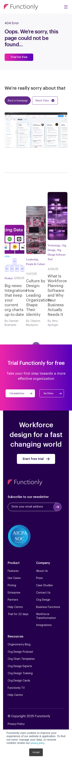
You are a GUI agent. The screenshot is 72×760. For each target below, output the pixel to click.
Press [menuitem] (39, 578)
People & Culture (35, 264)
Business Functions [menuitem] (48, 607)
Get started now (17, 393)
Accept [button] (36, 752)
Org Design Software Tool (57, 255)
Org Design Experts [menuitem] (20, 666)
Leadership (32, 259)
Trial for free (18, 57)
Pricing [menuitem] (12, 585)
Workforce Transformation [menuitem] (46, 616)
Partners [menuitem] (13, 600)
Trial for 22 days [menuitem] (18, 614)
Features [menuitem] (13, 571)
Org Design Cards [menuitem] (19, 680)
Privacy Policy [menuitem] (16, 724)
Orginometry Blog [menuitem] (19, 644)
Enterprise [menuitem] (14, 592)
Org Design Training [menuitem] (20, 673)
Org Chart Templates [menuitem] (21, 659)
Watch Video (42, 100)
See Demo (48, 393)
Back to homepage (18, 100)
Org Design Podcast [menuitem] (20, 652)
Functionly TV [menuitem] (16, 688)
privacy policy (37, 743)
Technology (54, 245)
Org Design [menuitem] (43, 600)
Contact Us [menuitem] (43, 592)
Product (9, 278)
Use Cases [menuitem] (14, 578)
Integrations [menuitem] (44, 625)
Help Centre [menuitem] (15, 607)
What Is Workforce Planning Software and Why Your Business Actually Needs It (57, 295)
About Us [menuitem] (42, 571)
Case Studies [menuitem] (44, 585)
